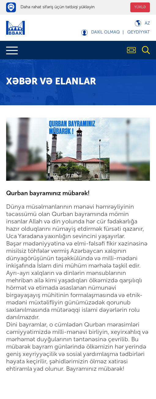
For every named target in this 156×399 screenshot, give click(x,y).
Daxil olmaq (105, 32)
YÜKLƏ (140, 7)
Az (147, 23)
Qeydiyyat (138, 32)
